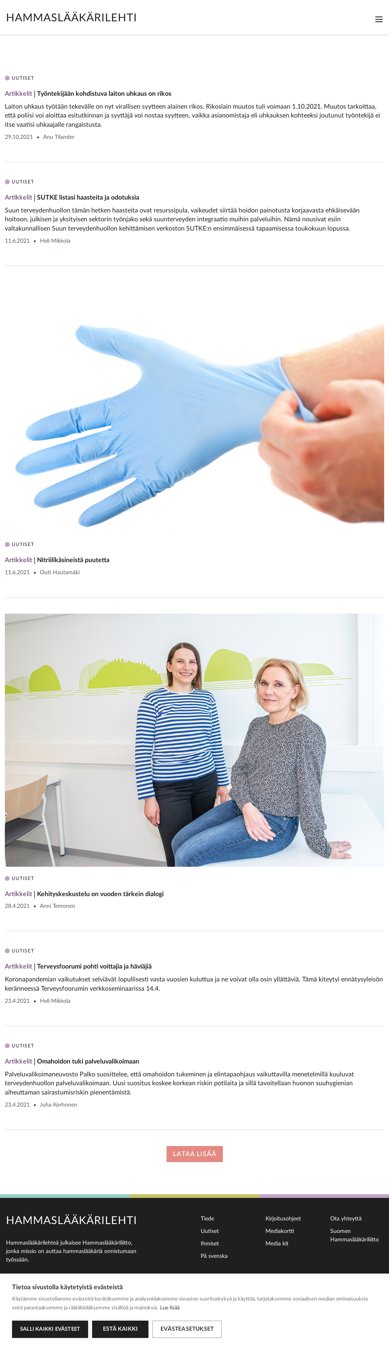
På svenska (214, 1256)
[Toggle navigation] (379, 19)
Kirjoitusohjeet (283, 1219)
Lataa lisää (194, 1154)
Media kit (277, 1244)
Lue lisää (169, 1308)
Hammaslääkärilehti (71, 17)
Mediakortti (280, 1231)
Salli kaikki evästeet (50, 1329)
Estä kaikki (120, 1329)
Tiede (207, 1219)
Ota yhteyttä (346, 1219)
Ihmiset (210, 1244)
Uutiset (210, 1231)
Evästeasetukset (187, 1329)
